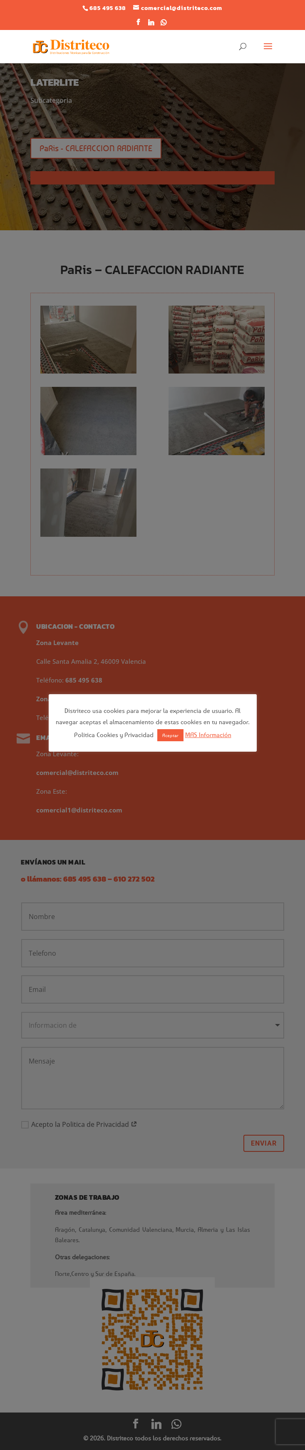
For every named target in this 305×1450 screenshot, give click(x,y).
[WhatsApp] (164, 25)
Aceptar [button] (170, 735)
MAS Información (208, 734)
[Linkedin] (151, 25)
